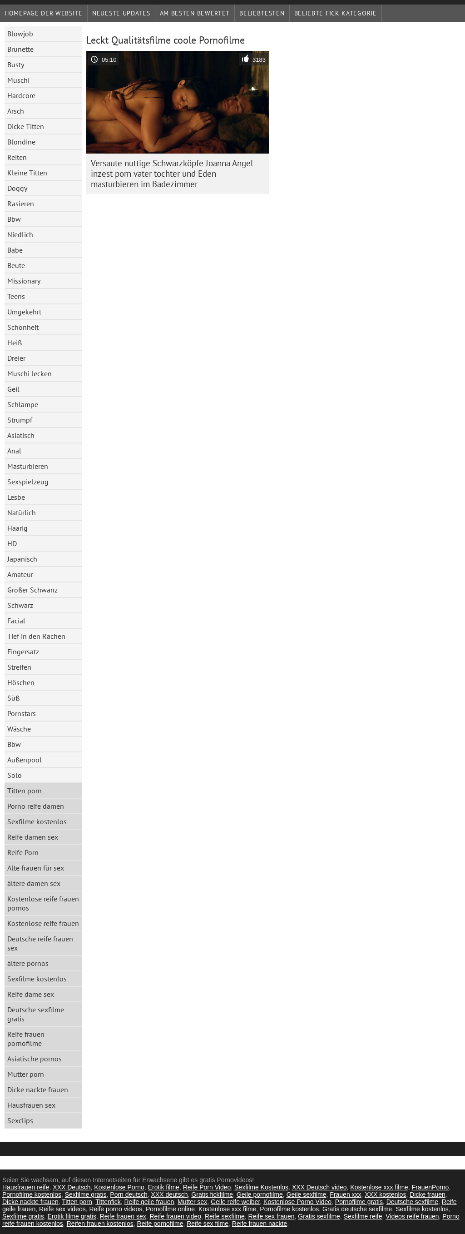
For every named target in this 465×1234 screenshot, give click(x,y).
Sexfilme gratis (86, 1194)
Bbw (14, 219)
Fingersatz (23, 651)
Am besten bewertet (195, 13)
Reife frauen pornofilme (26, 1039)
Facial (16, 620)
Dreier (16, 358)
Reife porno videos (115, 1209)
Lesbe (16, 497)
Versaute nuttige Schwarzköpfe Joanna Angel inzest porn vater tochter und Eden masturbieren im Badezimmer (172, 173)
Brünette (20, 49)
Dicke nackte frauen (37, 1089)
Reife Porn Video (207, 1187)
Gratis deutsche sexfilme (357, 1209)
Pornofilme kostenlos (31, 1194)
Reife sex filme (207, 1223)
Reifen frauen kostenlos (100, 1223)
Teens (16, 296)
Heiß (14, 342)
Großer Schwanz (32, 589)
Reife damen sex (32, 836)
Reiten (17, 157)
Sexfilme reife (363, 1216)
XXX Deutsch (71, 1187)
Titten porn (24, 790)
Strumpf (19, 419)
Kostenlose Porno (119, 1187)
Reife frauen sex (123, 1216)
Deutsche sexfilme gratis (35, 1014)
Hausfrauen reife (25, 1187)
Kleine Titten (27, 172)
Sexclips (20, 1120)
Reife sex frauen (271, 1216)
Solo (14, 775)
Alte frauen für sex (35, 867)
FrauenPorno (430, 1187)
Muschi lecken (29, 373)
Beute (16, 265)
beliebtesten (261, 13)
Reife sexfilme (225, 1216)
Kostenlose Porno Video (297, 1201)
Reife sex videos (62, 1209)
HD (12, 543)
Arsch (15, 110)
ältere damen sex (33, 883)
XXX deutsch (169, 1194)
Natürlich (21, 512)
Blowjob (20, 33)
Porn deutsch (129, 1194)
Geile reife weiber (235, 1201)
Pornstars (21, 713)
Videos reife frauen (412, 1216)
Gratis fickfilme (212, 1194)
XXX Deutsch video (319, 1187)
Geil (13, 388)
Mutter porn (25, 1074)
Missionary (23, 280)
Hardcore (21, 95)
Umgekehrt (24, 311)
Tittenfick (108, 1201)
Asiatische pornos (34, 1058)
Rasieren (20, 203)
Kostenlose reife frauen (43, 923)
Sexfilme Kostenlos (261, 1187)
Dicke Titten (25, 126)
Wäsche (19, 728)
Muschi (18, 80)
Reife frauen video (175, 1216)
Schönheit (23, 327)
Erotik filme (163, 1187)
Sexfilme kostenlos (37, 821)
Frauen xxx (345, 1194)
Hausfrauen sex (31, 1105)
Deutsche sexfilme (412, 1201)
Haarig (17, 527)
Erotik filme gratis (72, 1216)
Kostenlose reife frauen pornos (43, 903)
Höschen (21, 682)
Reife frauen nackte (259, 1223)
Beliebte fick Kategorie (335, 13)
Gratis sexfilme (319, 1216)
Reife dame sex (30, 994)
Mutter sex (192, 1201)
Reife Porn (23, 852)
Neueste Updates (121, 13)
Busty (15, 64)
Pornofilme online (170, 1209)
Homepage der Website (44, 13)
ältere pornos (28, 963)
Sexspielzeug (28, 481)
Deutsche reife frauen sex (40, 943)
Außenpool (24, 759)
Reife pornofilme (160, 1223)
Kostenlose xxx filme (379, 1187)
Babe (15, 249)
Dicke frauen (427, 1194)
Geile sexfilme (306, 1194)
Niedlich (20, 234)
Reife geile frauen (149, 1201)
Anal (14, 450)
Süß (13, 697)
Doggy (17, 188)
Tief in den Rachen (36, 636)
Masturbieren (27, 466)
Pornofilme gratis (359, 1201)
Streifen (19, 667)
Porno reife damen (35, 806)
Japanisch (22, 558)
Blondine (21, 141)
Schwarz (20, 605)
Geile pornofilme (260, 1194)
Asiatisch (21, 435)
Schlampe (22, 404)
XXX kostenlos (385, 1194)
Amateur (20, 574)
